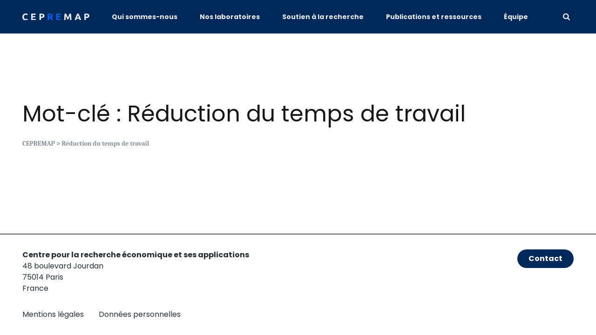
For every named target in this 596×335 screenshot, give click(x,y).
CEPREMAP (38, 143)
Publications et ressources (433, 16)
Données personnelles (140, 314)
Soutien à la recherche (323, 16)
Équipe (516, 16)
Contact (545, 258)
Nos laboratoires (230, 16)
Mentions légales (53, 314)
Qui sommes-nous (144, 16)
